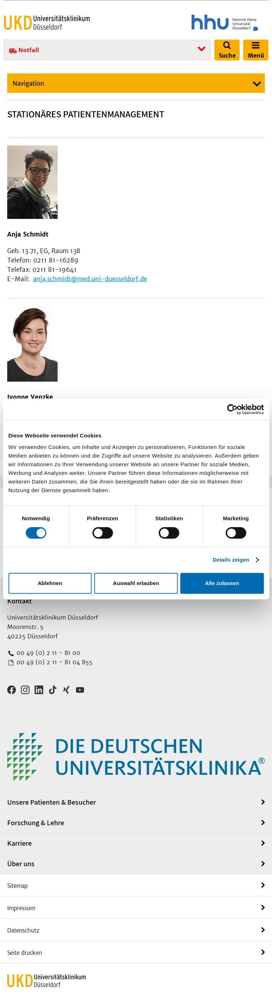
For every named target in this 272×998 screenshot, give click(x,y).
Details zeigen (231, 560)
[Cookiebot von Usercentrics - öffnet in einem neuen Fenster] (232, 409)
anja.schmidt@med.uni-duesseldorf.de (90, 279)
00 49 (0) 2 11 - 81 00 (47, 652)
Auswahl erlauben (136, 583)
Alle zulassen (222, 583)
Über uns (21, 863)
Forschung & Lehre (35, 822)
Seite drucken (24, 952)
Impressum (21, 908)
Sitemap (17, 885)
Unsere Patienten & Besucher (51, 802)
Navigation (28, 83)
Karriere (19, 843)
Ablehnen (50, 583)
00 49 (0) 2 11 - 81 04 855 (54, 662)
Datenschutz (23, 930)
